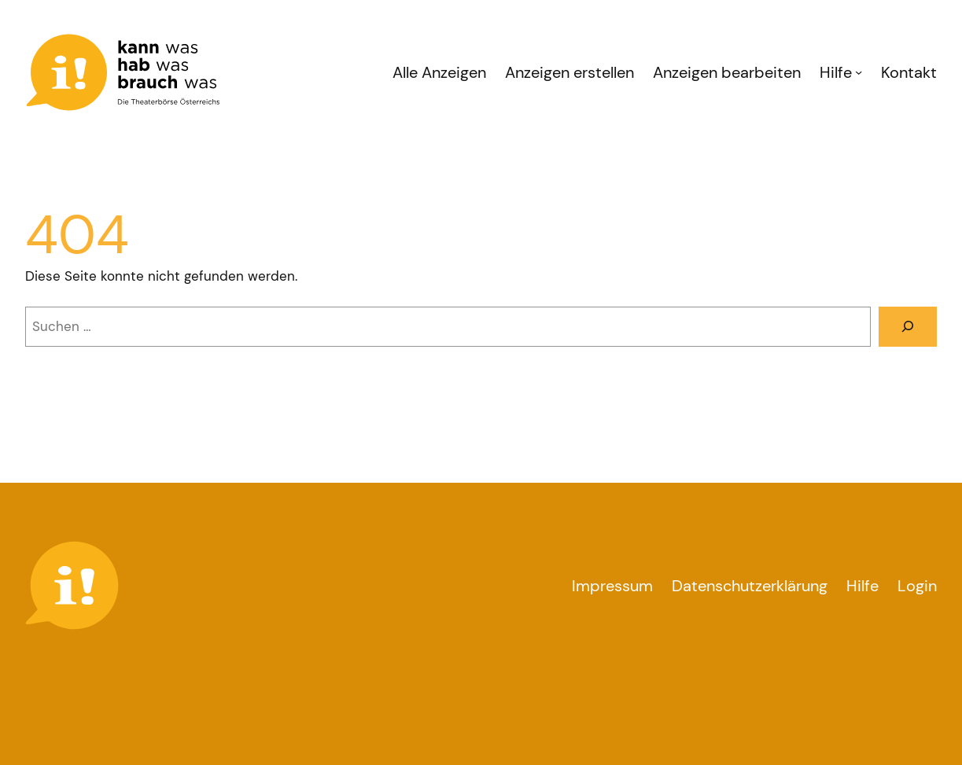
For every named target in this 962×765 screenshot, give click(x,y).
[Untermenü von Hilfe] (858, 71)
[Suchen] (908, 327)
